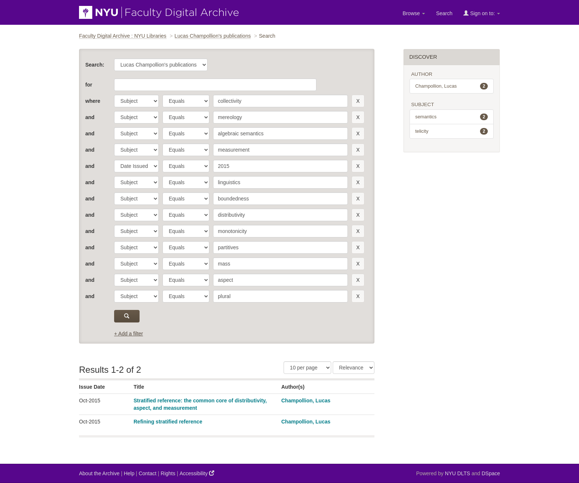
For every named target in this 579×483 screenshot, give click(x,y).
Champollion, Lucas (305, 400)
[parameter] (136, 101)
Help (129, 473)
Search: (94, 65)
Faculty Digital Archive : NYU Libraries (123, 36)
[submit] (127, 316)
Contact (147, 473)
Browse (413, 13)
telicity (451, 131)
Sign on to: (481, 13)
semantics (451, 117)
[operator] (185, 101)
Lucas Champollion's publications (213, 36)
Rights (168, 473)
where (92, 101)
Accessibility (196, 473)
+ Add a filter (128, 334)
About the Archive (99, 473)
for (88, 85)
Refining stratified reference (168, 422)
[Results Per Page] (307, 367)
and (90, 117)
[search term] (280, 101)
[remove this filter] (358, 101)
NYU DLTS (457, 473)
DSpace (491, 473)
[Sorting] (353, 367)
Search (444, 13)
